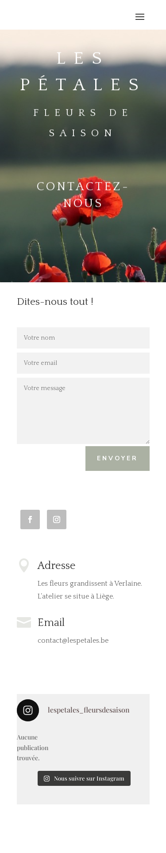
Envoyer (117, 458)
